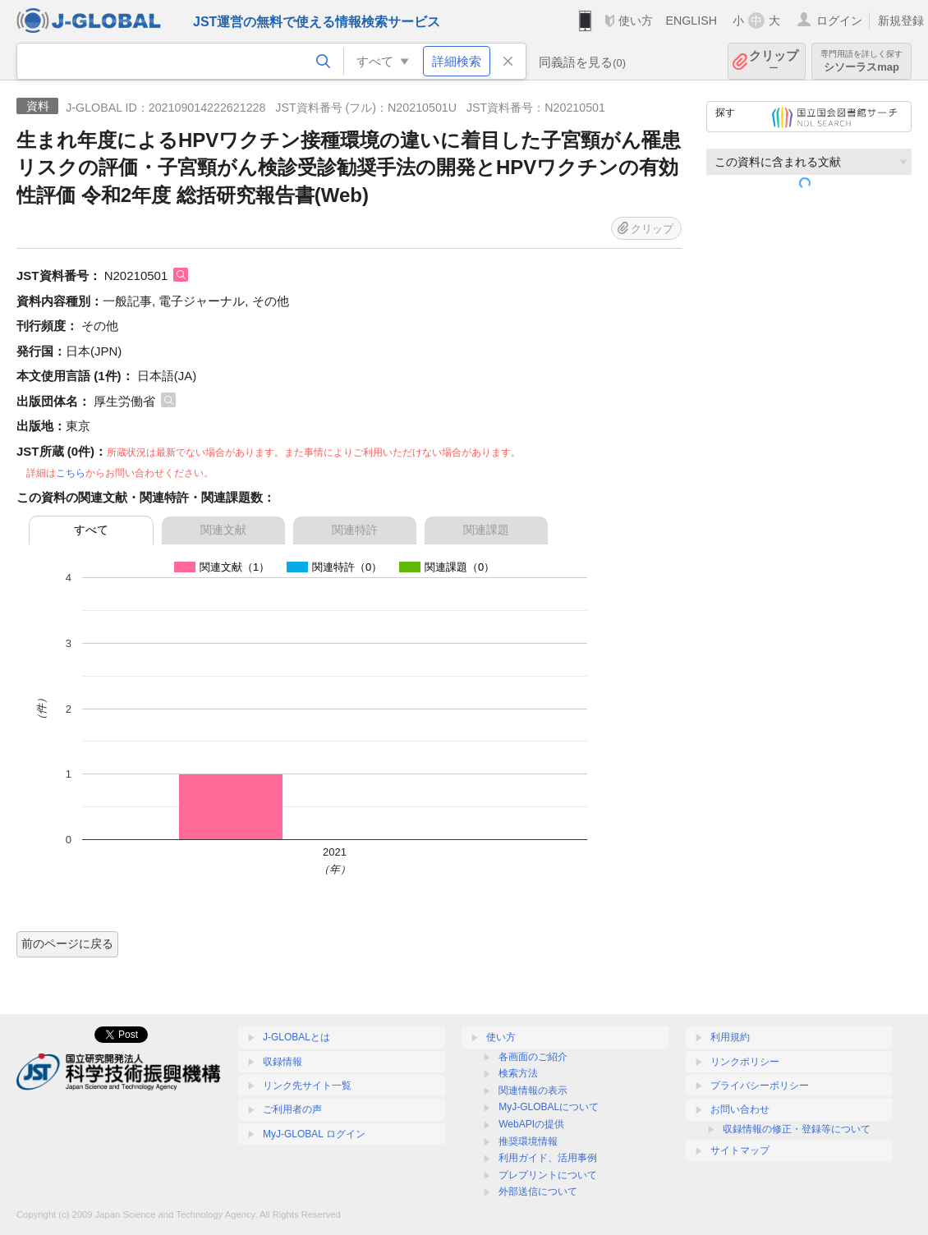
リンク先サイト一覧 (307, 1085)
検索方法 (518, 1073)
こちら (70, 473)
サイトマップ (740, 1150)
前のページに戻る (67, 943)
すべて (91, 529)
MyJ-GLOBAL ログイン (314, 1134)
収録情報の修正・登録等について (797, 1129)
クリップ (773, 61)
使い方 (635, 20)
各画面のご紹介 (532, 1057)
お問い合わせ (740, 1109)
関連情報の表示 (532, 1090)
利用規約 (730, 1037)
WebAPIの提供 (531, 1124)
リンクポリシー (744, 1061)
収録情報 (282, 1061)
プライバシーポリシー (759, 1085)
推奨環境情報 (528, 1141)
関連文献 (223, 529)
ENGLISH (691, 20)
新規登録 (901, 20)
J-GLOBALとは (296, 1037)
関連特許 (355, 529)
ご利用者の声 (292, 1109)
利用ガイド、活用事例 (547, 1158)
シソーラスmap (861, 61)
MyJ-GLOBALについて (548, 1107)
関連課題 (486, 529)
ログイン (839, 20)
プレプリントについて (547, 1175)
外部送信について (537, 1191)
